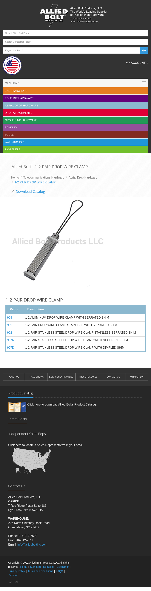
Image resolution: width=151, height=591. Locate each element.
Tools (9, 134)
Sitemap (13, 575)
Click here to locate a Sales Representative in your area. (45, 445)
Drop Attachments (18, 112)
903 (9, 317)
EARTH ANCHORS (16, 90)
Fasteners (12, 149)
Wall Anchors (15, 142)
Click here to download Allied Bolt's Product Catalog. (62, 404)
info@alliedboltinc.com (32, 544)
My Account (137, 62)
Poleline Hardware (19, 98)
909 (9, 325)
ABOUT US (14, 377)
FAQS (59, 571)
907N (10, 340)
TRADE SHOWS (36, 377)
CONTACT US (113, 377)
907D (10, 347)
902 (9, 332)
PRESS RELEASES (88, 377)
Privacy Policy (17, 571)
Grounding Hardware (21, 120)
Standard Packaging (42, 566)
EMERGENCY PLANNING (61, 377)
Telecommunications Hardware (43, 177)
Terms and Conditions (40, 571)
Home (15, 177)
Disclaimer (63, 566)
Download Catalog (30, 191)
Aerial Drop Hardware (21, 105)
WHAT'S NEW (136, 377)
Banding (11, 127)
